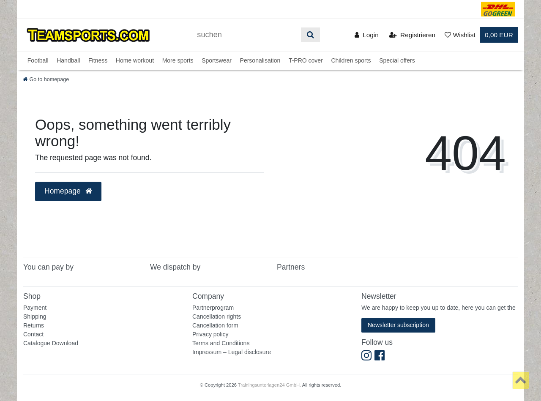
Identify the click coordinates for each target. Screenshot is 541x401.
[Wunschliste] (460, 35)
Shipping (34, 316)
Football (38, 60)
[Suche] (310, 34)
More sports (178, 60)
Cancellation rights (216, 316)
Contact (33, 334)
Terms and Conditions (220, 343)
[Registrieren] (412, 35)
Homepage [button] (68, 191)
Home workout (135, 60)
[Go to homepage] (46, 79)
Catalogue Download (50, 343)
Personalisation (260, 60)
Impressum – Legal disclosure (231, 352)
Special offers (397, 60)
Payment (34, 307)
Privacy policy (210, 334)
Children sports (351, 60)
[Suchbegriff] (246, 34)
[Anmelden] (366, 35)
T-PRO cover (306, 60)
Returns (33, 325)
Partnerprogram (213, 307)
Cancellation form (215, 325)
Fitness (97, 60)
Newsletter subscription (398, 325)
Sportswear (217, 60)
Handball (68, 60)
